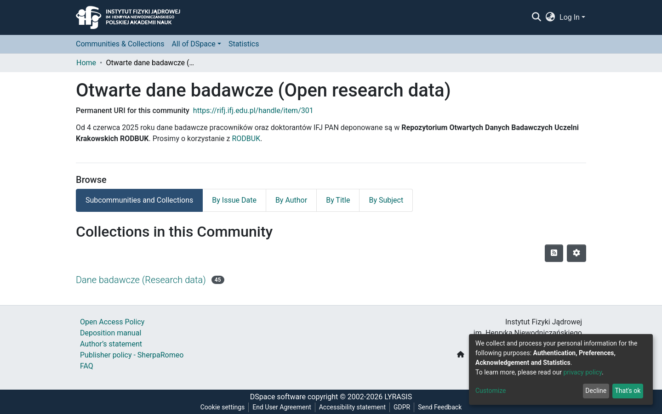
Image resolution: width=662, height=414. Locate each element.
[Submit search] (536, 17)
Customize (490, 390)
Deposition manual (110, 333)
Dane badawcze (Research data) (141, 279)
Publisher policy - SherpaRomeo (131, 355)
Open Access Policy (112, 322)
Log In (569, 17)
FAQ (86, 366)
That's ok (627, 390)
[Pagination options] (576, 253)
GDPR (402, 407)
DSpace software (278, 396)
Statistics (243, 44)
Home (86, 62)
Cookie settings (222, 407)
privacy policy (582, 372)
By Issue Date (234, 200)
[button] (550, 17)
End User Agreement (281, 407)
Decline (595, 390)
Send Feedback (440, 407)
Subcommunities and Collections (139, 200)
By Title (338, 200)
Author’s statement (111, 344)
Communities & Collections (120, 44)
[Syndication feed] (554, 253)
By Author (291, 200)
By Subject (386, 200)
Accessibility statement (352, 407)
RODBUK (246, 138)
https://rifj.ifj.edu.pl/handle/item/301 (253, 110)
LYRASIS (398, 396)
